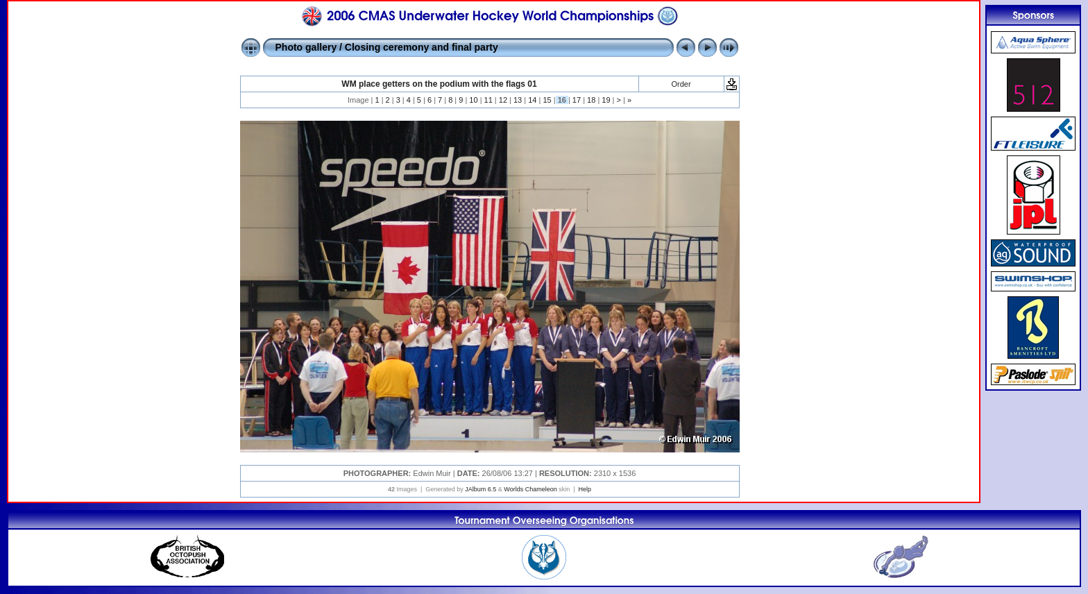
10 (473, 100)
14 (532, 100)
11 (488, 100)
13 (517, 100)
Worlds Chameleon (530, 489)
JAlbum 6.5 (480, 489)
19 (606, 100)
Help (585, 489)
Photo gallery (306, 47)
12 (503, 100)
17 (576, 100)
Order (680, 84)
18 (591, 100)
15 (547, 100)
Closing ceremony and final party (421, 47)
